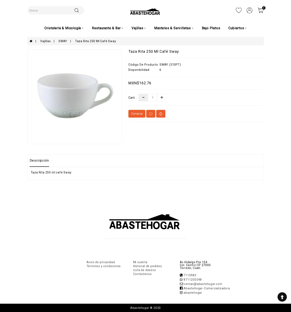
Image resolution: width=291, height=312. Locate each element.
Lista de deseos (144, 270)
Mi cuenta (140, 262)
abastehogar (193, 292)
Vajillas (45, 41)
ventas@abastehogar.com (203, 284)
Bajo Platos (211, 28)
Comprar (137, 113)
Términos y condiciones (103, 266)
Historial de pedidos (147, 266)
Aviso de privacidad (100, 262)
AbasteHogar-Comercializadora (207, 288)
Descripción (39, 160)
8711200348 (193, 279)
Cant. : (132, 97)
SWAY (62, 41)
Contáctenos (142, 274)
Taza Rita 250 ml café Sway (95, 41)
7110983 (190, 275)
